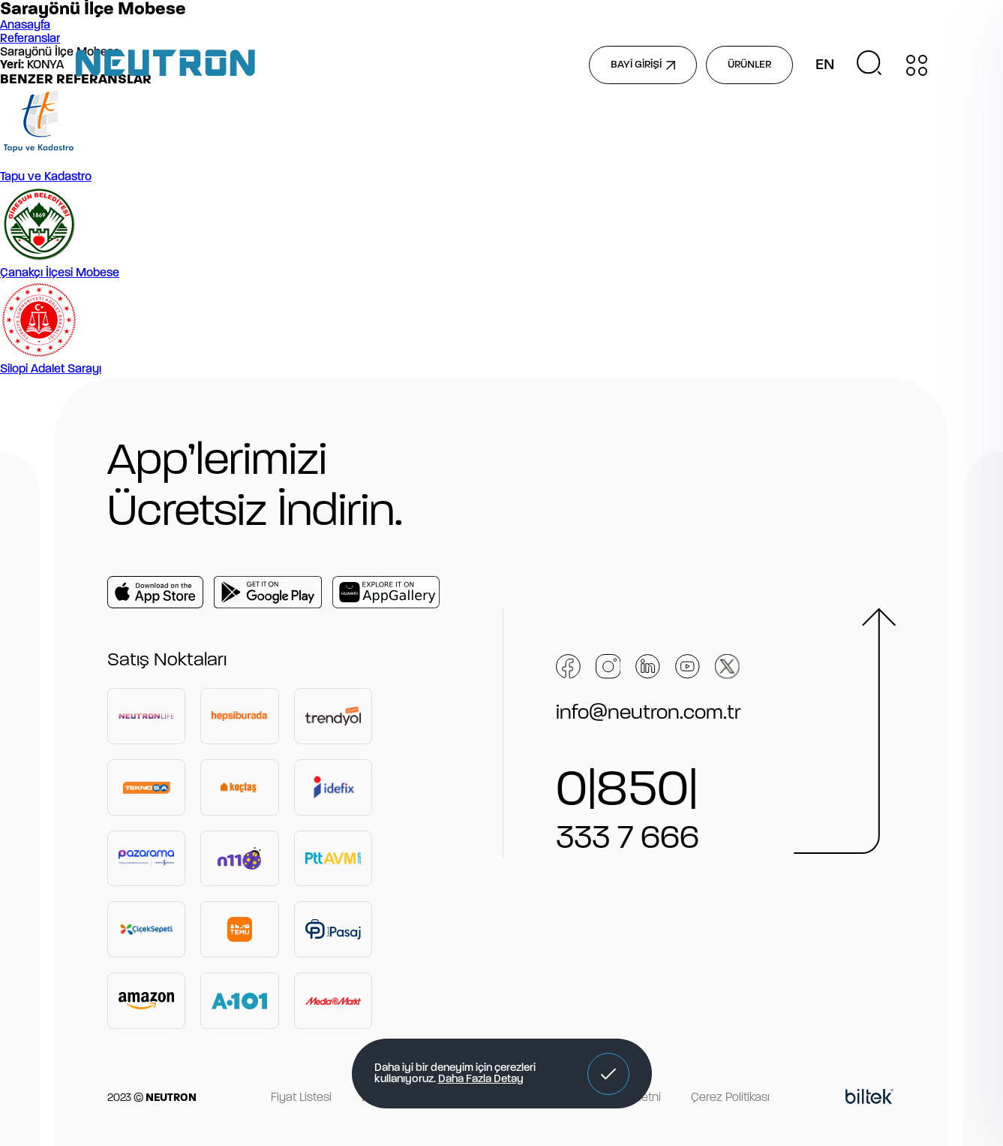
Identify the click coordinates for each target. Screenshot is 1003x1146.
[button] (608, 1074)
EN (824, 65)
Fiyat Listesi (301, 1098)
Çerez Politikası (730, 1098)
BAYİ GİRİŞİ (643, 65)
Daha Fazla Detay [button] (481, 1079)
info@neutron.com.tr (648, 713)
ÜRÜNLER (749, 65)
